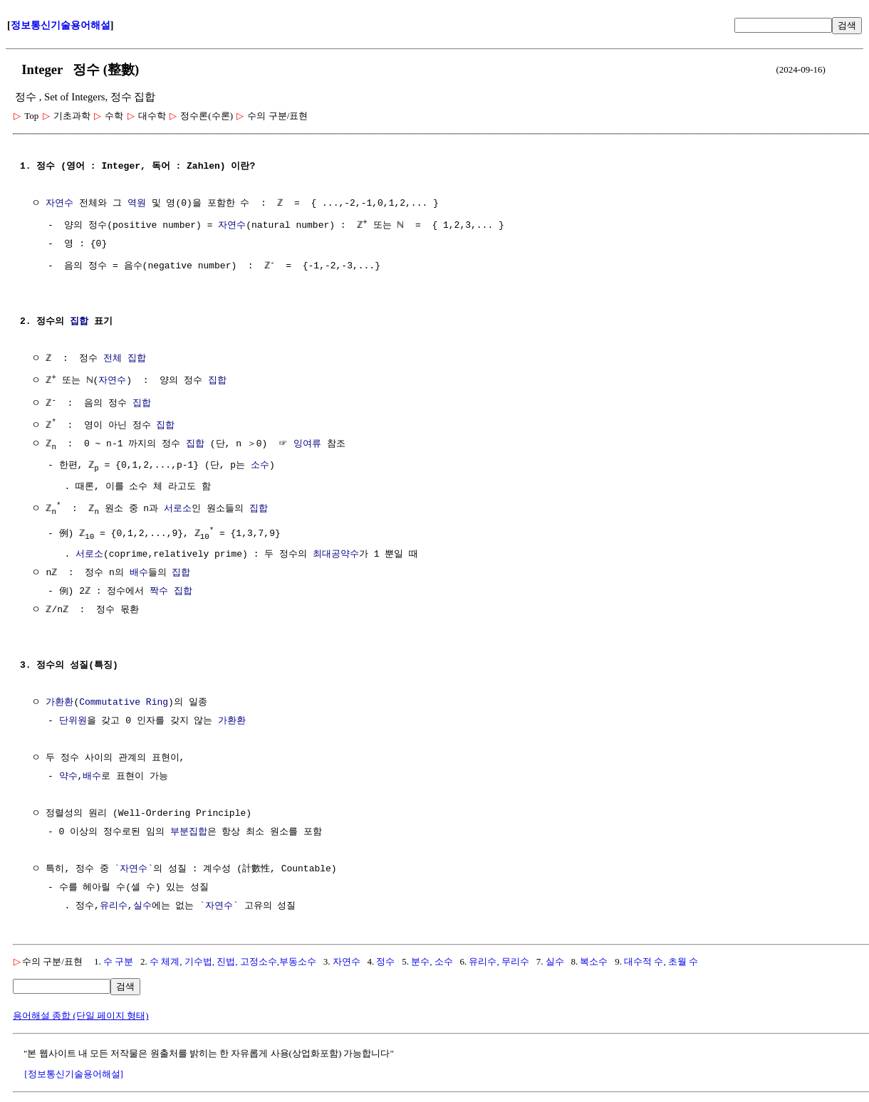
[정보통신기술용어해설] (73, 1071)
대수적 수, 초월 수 (661, 959)
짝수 (159, 589)
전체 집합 (124, 357)
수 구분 (118, 959)
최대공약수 (336, 552)
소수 (260, 462)
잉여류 (307, 440)
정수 (385, 959)
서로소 (178, 506)
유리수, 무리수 (499, 959)
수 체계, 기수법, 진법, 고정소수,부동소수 (233, 959)
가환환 (59, 700)
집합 (79, 320)
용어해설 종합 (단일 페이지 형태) (81, 1013)
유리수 (114, 904)
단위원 (73, 719)
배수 (138, 571)
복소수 (594, 959)
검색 (847, 25)
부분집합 (188, 830)
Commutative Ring (123, 700)
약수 (68, 774)
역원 (137, 203)
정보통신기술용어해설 (60, 25)
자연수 (59, 203)
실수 (142, 904)
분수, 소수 (432, 959)
